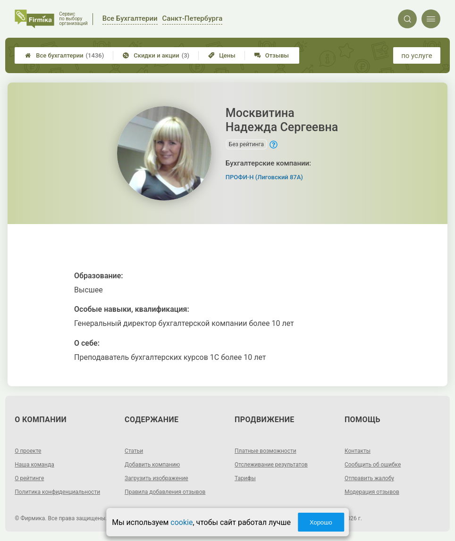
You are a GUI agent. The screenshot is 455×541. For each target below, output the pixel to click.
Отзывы (271, 55)
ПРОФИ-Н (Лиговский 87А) (264, 177)
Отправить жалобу (369, 478)
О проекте (28, 451)
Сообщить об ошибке (373, 464)
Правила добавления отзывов (165, 492)
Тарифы (245, 478)
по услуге (416, 55)
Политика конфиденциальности (57, 492)
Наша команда (34, 464)
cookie (181, 522)
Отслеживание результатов (271, 464)
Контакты (358, 451)
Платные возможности (265, 451)
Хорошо (321, 522)
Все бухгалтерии (64, 55)
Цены (222, 55)
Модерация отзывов (372, 492)
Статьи (134, 451)
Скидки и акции (156, 55)
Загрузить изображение (156, 478)
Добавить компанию (152, 464)
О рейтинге (29, 478)
